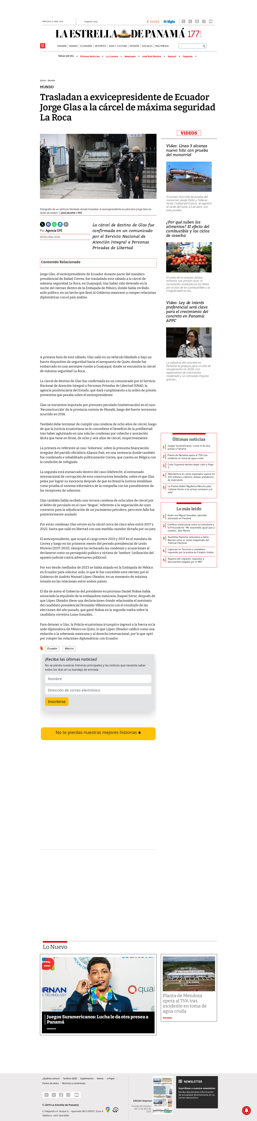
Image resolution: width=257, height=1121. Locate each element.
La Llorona (112, 56)
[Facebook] (197, 21)
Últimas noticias (189, 439)
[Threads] (183, 21)
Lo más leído (189, 508)
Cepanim (188, 56)
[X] (190, 21)
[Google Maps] (108, 1109)
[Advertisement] (98, 886)
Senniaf (172, 56)
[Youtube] (210, 21)
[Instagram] (203, 21)
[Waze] (115, 1109)
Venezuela (130, 56)
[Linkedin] (60, 224)
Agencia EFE (54, 231)
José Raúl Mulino (151, 56)
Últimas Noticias (90, 56)
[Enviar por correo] (66, 224)
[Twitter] (42, 224)
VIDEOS (189, 133)
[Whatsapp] (54, 224)
